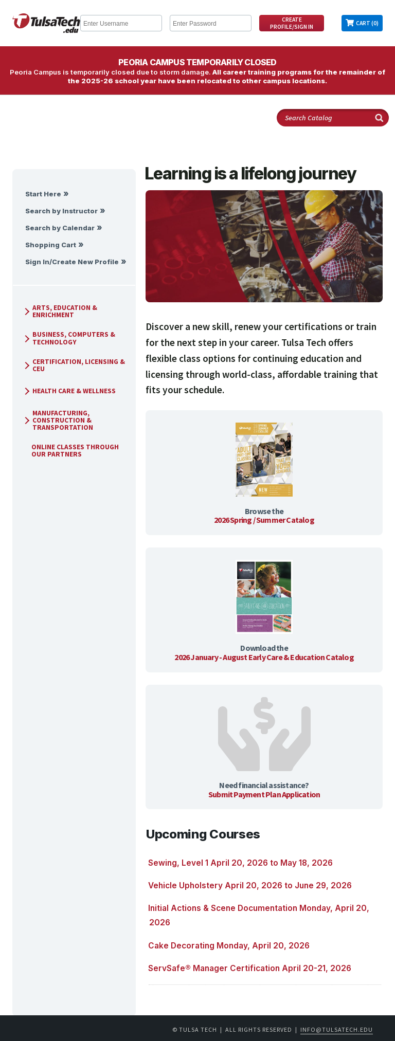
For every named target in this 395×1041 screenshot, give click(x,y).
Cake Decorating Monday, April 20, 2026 (229, 946)
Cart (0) (367, 23)
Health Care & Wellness (69, 391)
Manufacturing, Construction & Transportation (57, 420)
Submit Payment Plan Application (264, 794)
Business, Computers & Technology (68, 338)
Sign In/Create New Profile (72, 262)
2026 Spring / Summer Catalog (264, 520)
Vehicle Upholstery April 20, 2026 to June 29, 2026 (250, 885)
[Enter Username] (121, 23)
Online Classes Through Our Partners (71, 451)
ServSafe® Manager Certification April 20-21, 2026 (249, 968)
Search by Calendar (60, 228)
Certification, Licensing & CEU (73, 365)
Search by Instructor (61, 211)
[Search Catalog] (332, 117)
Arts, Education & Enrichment (59, 311)
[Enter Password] (211, 23)
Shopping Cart (50, 245)
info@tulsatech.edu (336, 1029)
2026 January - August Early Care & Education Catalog (263, 657)
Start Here (43, 194)
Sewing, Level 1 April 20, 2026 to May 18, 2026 (240, 863)
